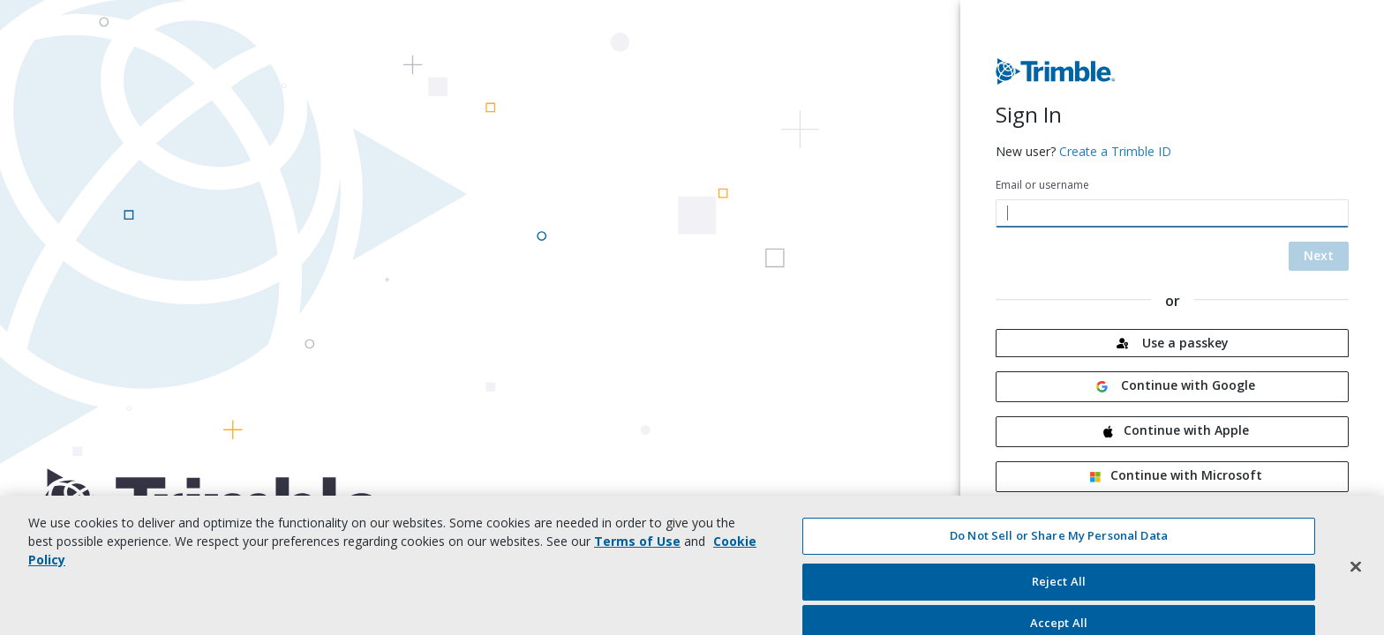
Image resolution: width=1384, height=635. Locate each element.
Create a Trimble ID (1115, 151)
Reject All (1059, 587)
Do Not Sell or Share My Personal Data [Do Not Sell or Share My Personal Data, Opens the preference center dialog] (1059, 541)
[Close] (1355, 572)
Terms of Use (637, 547)
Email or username (1042, 184)
